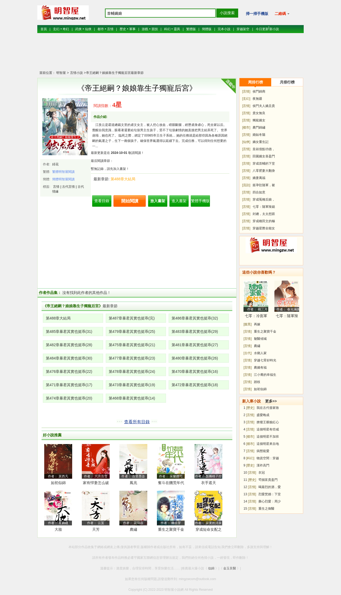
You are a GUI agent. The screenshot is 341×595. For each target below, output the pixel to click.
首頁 (43, 29)
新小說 (274, 29)
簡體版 (207, 29)
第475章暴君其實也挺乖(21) (132, 345)
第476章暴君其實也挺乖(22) (69, 371)
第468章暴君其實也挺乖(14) (132, 398)
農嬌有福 (260, 367)
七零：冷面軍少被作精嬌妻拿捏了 (256, 317)
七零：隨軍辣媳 (264, 207)
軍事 (132, 29)
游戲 (145, 29)
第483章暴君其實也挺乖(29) (195, 331)
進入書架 (179, 201)
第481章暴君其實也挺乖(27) (195, 345)
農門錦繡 (259, 127)
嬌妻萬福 (259, 178)
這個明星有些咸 (268, 429)
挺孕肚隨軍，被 (264, 185)
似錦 (211, 568)
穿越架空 (243, 29)
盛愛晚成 (263, 415)
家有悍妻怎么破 (96, 483)
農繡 (133, 529)
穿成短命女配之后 (209, 530)
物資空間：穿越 (268, 458)
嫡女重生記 (261, 142)
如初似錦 (58, 483)
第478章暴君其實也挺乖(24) (132, 371)
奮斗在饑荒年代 (171, 483)
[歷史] (250, 408)
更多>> (271, 401)
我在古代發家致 (268, 408)
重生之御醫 (266, 508)
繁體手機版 (200, 201)
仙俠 (88, 29)
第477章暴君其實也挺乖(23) (132, 358)
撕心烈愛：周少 (269, 501)
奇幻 (66, 29)
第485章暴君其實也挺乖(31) (69, 331)
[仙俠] (246, 142)
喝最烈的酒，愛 (269, 487)
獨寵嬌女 (259, 120)
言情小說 (76, 73)
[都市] (246, 127)
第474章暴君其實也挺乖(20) (69, 398)
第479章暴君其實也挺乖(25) (132, 331)
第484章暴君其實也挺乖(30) (69, 358)
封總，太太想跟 (264, 214)
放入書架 (157, 201)
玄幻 (56, 29)
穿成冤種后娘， (264, 199)
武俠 (78, 29)
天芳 (96, 529)
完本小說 (224, 29)
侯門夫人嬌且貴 (264, 106)
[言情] (246, 91)
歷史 (123, 29)
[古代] (247, 353)
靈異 (177, 29)
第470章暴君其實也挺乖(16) (195, 371)
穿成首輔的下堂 (264, 163)
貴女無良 (259, 113)
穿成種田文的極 (264, 221)
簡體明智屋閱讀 (63, 179)
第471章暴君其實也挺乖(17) (69, 385)
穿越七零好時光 (265, 360)
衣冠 (261, 472)
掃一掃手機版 (257, 13)
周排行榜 (255, 82)
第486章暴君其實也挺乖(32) (195, 318)
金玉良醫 (229, 568)
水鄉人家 (260, 353)
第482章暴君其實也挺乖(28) (69, 345)
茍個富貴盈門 (268, 480)
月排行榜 (287, 82)
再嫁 (257, 324)
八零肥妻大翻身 (264, 171)
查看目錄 (101, 201)
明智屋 (61, 73)
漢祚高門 (263, 465)
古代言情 (68, 187)
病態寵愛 (263, 451)
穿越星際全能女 (264, 228)
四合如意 (259, 192)
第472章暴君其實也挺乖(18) (195, 385)
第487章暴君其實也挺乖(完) (132, 318)
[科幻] (250, 458)
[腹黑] (247, 324)
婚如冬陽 (259, 135)
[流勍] (246, 185)
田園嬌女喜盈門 (264, 156)
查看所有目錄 (136, 422)
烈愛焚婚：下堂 (269, 494)
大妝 (58, 529)
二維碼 (282, 13)
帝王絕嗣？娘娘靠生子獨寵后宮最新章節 (115, 73)
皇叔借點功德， (264, 149)
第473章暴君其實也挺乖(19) (132, 385)
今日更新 (262, 29)
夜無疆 (257, 99)
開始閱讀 (129, 201)
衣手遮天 (208, 483)
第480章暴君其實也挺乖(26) (195, 358)
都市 (101, 29)
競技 (155, 29)
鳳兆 (133, 483)
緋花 (55, 164)
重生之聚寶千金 (171, 529)
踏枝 (257, 382)
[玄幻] (246, 99)
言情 (110, 29)
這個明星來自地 (268, 444)
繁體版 (191, 29)
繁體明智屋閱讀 (63, 172)
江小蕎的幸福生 (265, 375)
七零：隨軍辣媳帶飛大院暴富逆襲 (287, 317)
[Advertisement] (170, 55)
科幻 (167, 29)
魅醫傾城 (260, 339)
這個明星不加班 (268, 436)
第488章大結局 (123, 179)
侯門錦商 (259, 91)
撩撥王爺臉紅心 (268, 422)
